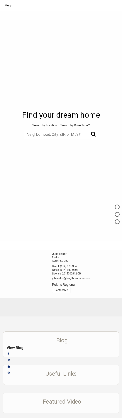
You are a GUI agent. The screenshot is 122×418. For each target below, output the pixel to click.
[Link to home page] (38, 5)
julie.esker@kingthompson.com (71, 278)
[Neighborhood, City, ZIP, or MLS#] (61, 134)
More (8, 5)
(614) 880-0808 (69, 269)
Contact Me (61, 290)
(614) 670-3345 (69, 266)
